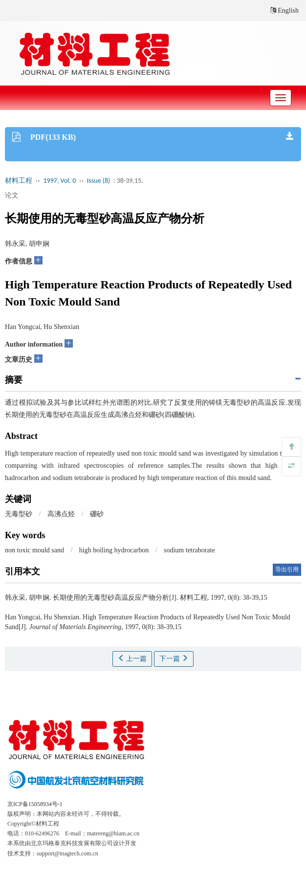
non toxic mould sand (34, 550)
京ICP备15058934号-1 (35, 804)
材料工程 (18, 180)
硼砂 (97, 514)
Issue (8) (98, 180)
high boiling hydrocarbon (114, 550)
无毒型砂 (18, 514)
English (284, 10)
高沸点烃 (61, 514)
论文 (12, 195)
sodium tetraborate (189, 550)
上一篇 (132, 658)
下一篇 (174, 658)
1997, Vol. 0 (60, 180)
